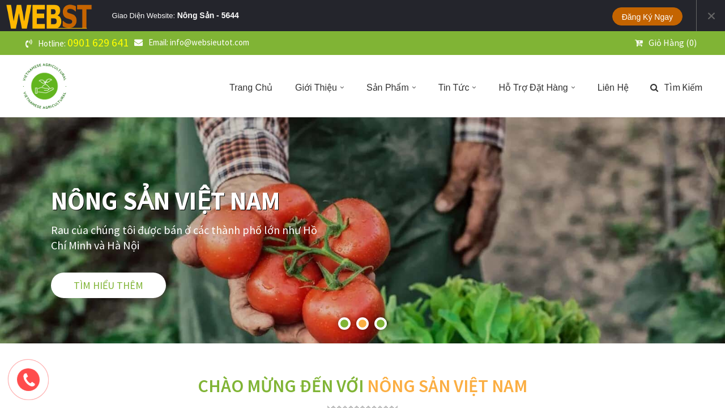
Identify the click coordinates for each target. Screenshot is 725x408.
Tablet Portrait (324, 15)
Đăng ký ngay (647, 17)
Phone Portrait (367, 15)
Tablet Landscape (302, 15)
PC (275, 15)
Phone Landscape (346, 15)
